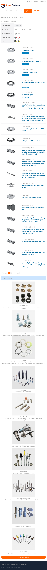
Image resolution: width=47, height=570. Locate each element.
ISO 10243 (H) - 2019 (28, 159)
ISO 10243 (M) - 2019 (28, 148)
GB (18, 29)
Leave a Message (23, 557)
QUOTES (36, 10)
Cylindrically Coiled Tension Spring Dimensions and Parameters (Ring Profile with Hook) (33, 265)
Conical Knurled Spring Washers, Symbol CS (33, 83)
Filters (13, 21)
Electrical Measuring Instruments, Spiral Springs (33, 186)
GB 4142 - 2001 (26, 260)
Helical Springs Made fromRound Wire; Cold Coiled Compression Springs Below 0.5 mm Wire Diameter (33, 175)
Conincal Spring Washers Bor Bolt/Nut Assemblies (33, 130)
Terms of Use (14, 564)
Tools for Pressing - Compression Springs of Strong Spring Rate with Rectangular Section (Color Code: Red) (33, 163)
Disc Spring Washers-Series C (30, 72)
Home (3, 17)
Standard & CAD (13, 17)
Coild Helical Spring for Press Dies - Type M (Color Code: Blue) (33, 253)
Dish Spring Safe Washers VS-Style (32, 141)
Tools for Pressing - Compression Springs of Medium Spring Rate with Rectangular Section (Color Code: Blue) (33, 152)
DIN (15, 29)
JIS (24, 29)
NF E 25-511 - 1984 (27, 80)
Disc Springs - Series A (28, 50)
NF (27, 29)
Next (17, 273)
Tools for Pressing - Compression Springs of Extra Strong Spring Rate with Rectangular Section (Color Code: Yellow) (33, 107)
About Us (3, 564)
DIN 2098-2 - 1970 (27, 171)
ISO (22, 29)
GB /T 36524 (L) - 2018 (28, 227)
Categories (5, 21)
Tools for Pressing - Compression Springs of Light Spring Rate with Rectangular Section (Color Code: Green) (33, 220)
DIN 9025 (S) (25, 195)
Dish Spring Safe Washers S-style (31, 197)
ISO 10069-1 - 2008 (27, 205)
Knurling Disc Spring (27, 95)
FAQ (19, 564)
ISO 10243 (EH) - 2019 (28, 102)
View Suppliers (25, 53)
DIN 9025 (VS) (26, 138)
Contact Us (23, 564)
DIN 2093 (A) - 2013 (27, 48)
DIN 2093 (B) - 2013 (27, 59)
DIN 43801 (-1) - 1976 (28, 183)
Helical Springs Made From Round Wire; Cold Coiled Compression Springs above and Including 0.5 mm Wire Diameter (33, 118)
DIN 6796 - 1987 (26, 126)
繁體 (37, 1)
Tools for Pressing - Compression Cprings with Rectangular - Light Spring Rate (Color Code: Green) (33, 231)
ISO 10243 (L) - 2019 (28, 215)
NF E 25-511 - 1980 (27, 92)
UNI (30, 29)
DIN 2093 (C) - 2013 (27, 70)
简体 (34, 1)
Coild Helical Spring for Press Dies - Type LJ (33, 242)
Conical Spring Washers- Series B (31, 61)
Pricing (29, 1)
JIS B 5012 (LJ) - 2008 (28, 239)
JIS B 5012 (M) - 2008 (28, 250)
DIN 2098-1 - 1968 (27, 114)
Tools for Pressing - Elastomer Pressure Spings (33, 208)
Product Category (8, 278)
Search (28, 11)
